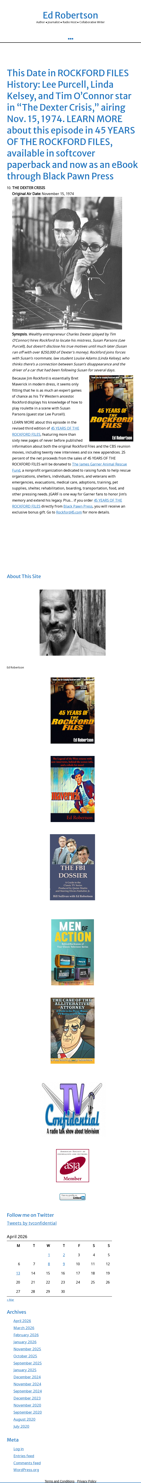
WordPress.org (26, 1469)
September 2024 (27, 1391)
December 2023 (27, 1398)
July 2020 (21, 1426)
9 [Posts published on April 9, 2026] (64, 1264)
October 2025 (25, 1355)
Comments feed (27, 1462)
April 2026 (22, 1320)
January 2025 (25, 1369)
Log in (18, 1448)
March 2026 (23, 1327)
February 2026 (26, 1334)
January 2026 (25, 1341)
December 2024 (27, 1376)
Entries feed (23, 1455)
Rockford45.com (69, 512)
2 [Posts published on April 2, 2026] (64, 1254)
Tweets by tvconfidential (32, 1223)
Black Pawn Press (78, 506)
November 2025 (27, 1348)
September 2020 (27, 1412)
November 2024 (27, 1383)
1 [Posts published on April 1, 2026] (49, 1254)
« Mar (10, 1300)
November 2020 (27, 1405)
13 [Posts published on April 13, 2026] (18, 1273)
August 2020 (24, 1419)
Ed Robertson (70, 15)
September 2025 (27, 1363)
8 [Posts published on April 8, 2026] (49, 1264)
